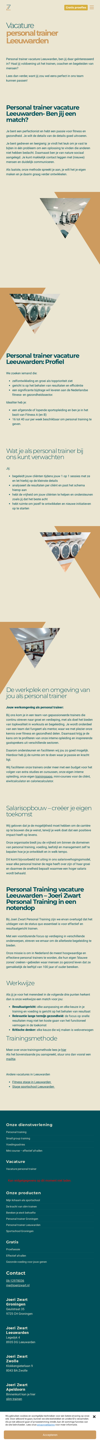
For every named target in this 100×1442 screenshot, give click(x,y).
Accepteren (50, 1435)
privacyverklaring (46, 1424)
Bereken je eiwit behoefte (21, 1212)
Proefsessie (13, 1249)
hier (63, 1050)
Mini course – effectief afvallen (24, 1150)
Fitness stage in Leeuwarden (32, 1082)
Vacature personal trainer (21, 1168)
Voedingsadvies (15, 1144)
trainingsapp (43, 776)
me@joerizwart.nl (18, 1285)
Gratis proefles (76, 7)
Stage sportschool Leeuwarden (33, 1086)
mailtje (10, 1059)
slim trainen (14, 1399)
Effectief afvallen (16, 1255)
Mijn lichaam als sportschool (23, 1200)
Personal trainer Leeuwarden (23, 1224)
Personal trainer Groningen (22, 1218)
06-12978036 (15, 1281)
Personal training (16, 1132)
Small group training (18, 1138)
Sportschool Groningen (20, 1231)
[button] (94, 1416)
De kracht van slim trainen (21, 1206)
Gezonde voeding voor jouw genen (26, 1261)
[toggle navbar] (91, 7)
